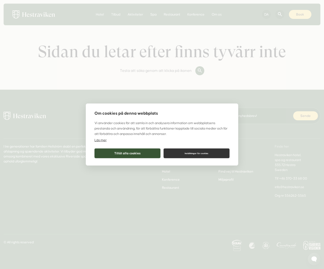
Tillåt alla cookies (127, 153)
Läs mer (100, 140)
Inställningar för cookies (196, 153)
